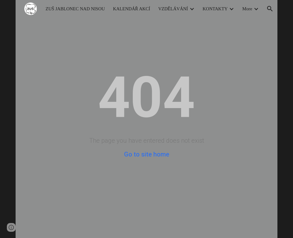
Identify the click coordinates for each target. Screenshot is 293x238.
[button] (269, 8)
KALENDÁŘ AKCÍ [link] (131, 8)
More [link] (247, 8)
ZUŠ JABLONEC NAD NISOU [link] (75, 8)
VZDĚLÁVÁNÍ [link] (173, 8)
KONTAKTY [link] (215, 8)
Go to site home (146, 154)
